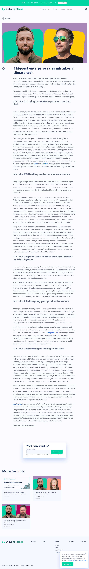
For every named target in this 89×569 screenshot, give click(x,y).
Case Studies (59, 550)
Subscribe (57, 452)
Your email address (30, 449)
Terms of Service (58, 454)
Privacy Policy (50, 454)
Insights (62, 9)
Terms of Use (29, 565)
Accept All (67, 564)
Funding (43, 9)
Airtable (45, 164)
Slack (35, 164)
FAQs (56, 547)
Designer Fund (52, 333)
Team (57, 545)
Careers (57, 552)
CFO (49, 9)
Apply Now (62, 3)
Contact (69, 9)
